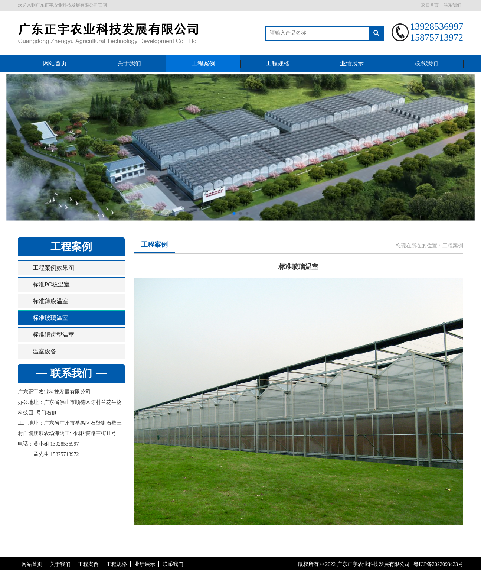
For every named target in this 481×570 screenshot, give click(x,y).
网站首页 (55, 63)
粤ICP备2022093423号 (438, 564)
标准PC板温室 (51, 284)
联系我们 (452, 5)
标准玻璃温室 (50, 318)
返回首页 (430, 5)
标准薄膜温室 (50, 301)
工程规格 (277, 63)
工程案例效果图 (53, 268)
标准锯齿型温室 (53, 334)
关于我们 (129, 63)
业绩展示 (352, 63)
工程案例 (203, 63)
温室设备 (44, 351)
